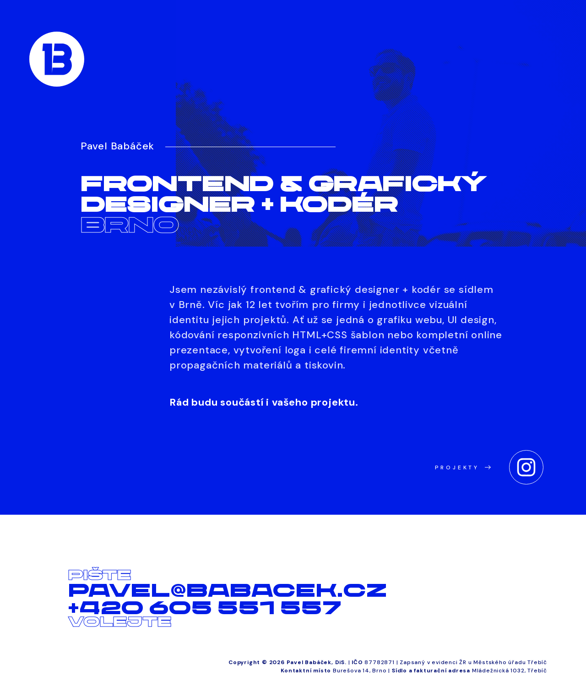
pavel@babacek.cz (227, 590)
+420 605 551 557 (205, 607)
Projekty (463, 467)
